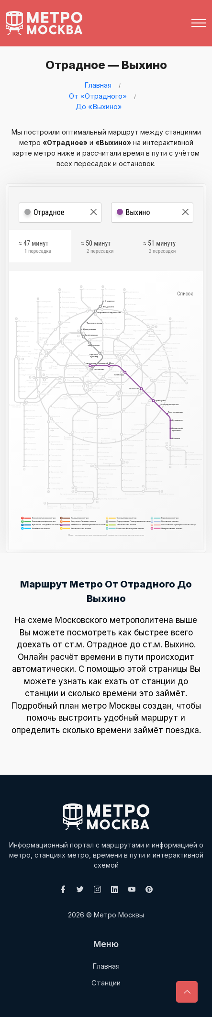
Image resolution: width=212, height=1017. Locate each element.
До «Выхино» (99, 106)
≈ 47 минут (35, 248)
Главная (98, 85)
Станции (106, 982)
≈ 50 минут (97, 248)
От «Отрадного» (98, 96)
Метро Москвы (119, 915)
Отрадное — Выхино (104, 65)
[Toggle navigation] (198, 23)
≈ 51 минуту (159, 248)
